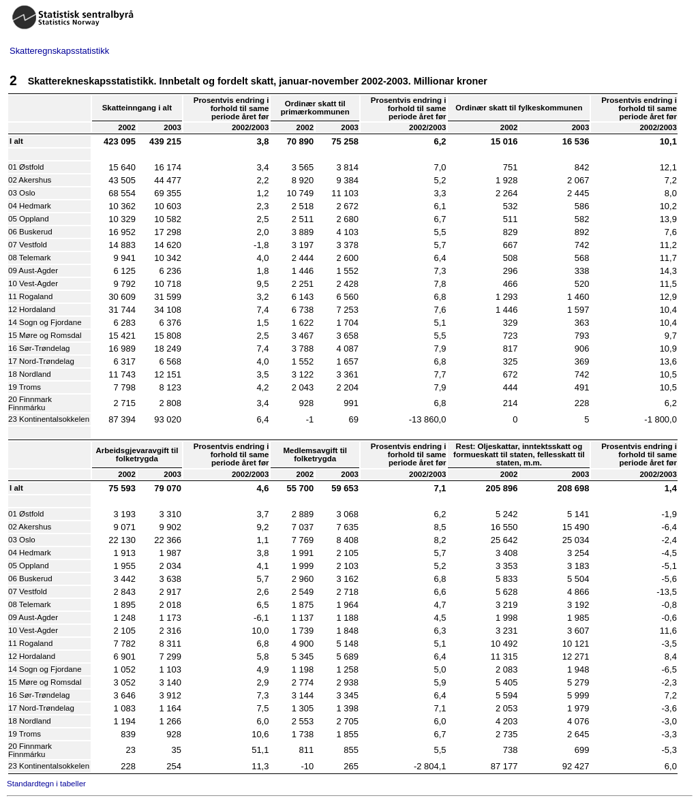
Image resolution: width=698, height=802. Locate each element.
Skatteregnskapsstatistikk (59, 51)
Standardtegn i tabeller (46, 784)
